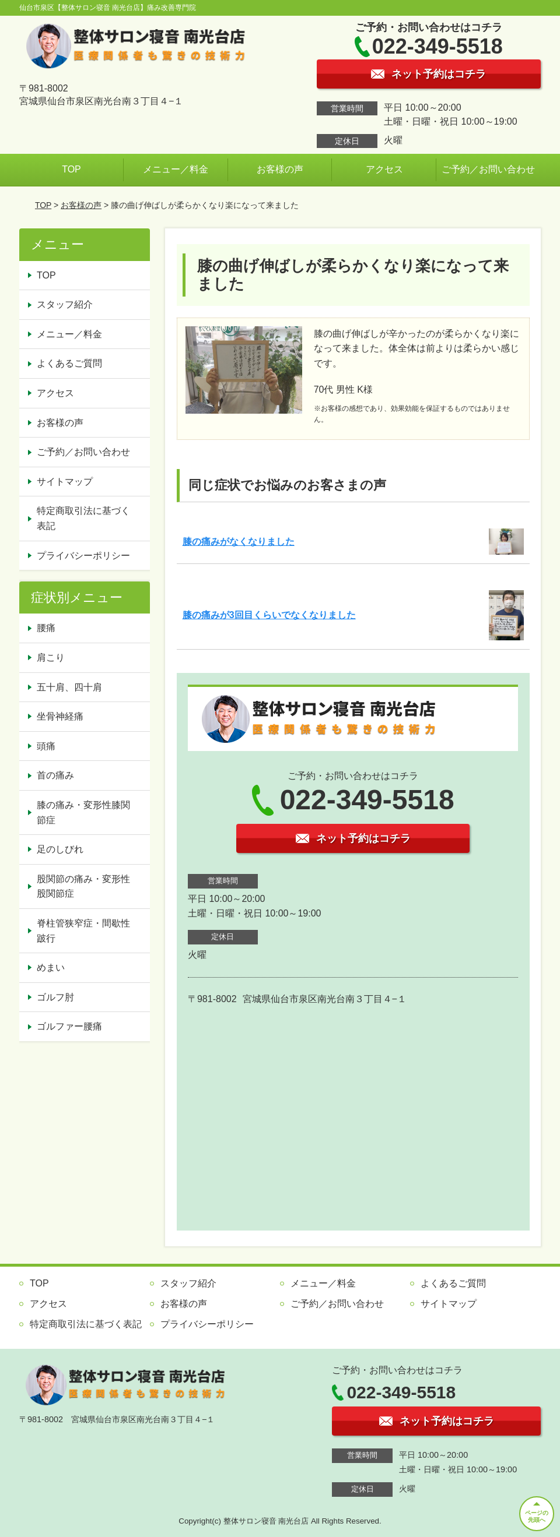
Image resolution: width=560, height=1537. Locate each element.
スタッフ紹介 (65, 304)
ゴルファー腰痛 (69, 1026)
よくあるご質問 (69, 363)
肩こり (51, 657)
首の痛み (55, 775)
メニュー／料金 (175, 169)
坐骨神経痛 (60, 716)
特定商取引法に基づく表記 (83, 518)
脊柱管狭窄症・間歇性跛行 (83, 930)
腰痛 (46, 628)
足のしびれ (60, 849)
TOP (71, 169)
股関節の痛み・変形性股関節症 (83, 886)
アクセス (384, 169)
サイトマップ (65, 482)
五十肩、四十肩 (69, 687)
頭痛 (46, 746)
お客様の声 (280, 169)
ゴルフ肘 (55, 997)
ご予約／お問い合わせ (488, 169)
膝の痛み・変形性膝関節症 (83, 812)
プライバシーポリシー (83, 555)
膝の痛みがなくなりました (239, 542)
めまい (51, 967)
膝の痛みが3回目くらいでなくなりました (269, 615)
